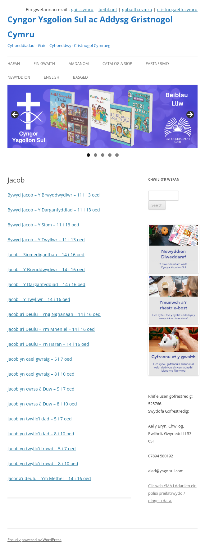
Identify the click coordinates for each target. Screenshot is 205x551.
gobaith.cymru (137, 9)
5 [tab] (117, 155)
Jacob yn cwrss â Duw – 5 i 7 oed (41, 389)
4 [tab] (110, 155)
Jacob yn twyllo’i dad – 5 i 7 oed (39, 419)
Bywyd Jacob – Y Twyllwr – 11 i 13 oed (46, 240)
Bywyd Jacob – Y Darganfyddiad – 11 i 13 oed (53, 210)
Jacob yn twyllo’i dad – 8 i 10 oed (40, 434)
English (51, 77)
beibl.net (107, 9)
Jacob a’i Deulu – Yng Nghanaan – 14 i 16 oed (54, 314)
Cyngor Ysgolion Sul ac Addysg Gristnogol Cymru (90, 27)
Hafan (13, 63)
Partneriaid (157, 63)
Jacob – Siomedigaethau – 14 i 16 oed (45, 254)
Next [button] (189, 115)
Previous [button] (15, 115)
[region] (102, 116)
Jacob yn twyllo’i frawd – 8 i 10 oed (42, 463)
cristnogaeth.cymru (177, 9)
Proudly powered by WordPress (34, 539)
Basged (80, 77)
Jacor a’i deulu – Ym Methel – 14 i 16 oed (49, 478)
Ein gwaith (44, 63)
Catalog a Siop (117, 63)
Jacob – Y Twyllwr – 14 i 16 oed (38, 299)
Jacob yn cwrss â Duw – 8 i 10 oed (42, 404)
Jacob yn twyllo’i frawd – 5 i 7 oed (41, 448)
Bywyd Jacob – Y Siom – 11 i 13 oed (43, 225)
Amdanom (79, 63)
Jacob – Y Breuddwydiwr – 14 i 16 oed (46, 269)
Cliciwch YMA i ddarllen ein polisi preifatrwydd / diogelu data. (172, 493)
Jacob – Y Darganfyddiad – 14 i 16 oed (46, 284)
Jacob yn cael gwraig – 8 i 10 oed (41, 374)
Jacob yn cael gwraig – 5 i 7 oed (39, 359)
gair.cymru (82, 9)
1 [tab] (88, 155)
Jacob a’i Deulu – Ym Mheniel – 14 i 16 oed (51, 329)
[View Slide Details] (102, 116)
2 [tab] (95, 155)
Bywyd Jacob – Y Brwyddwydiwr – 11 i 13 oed (53, 195)
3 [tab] (102, 155)
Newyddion (18, 77)
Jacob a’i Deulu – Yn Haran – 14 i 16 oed (48, 344)
